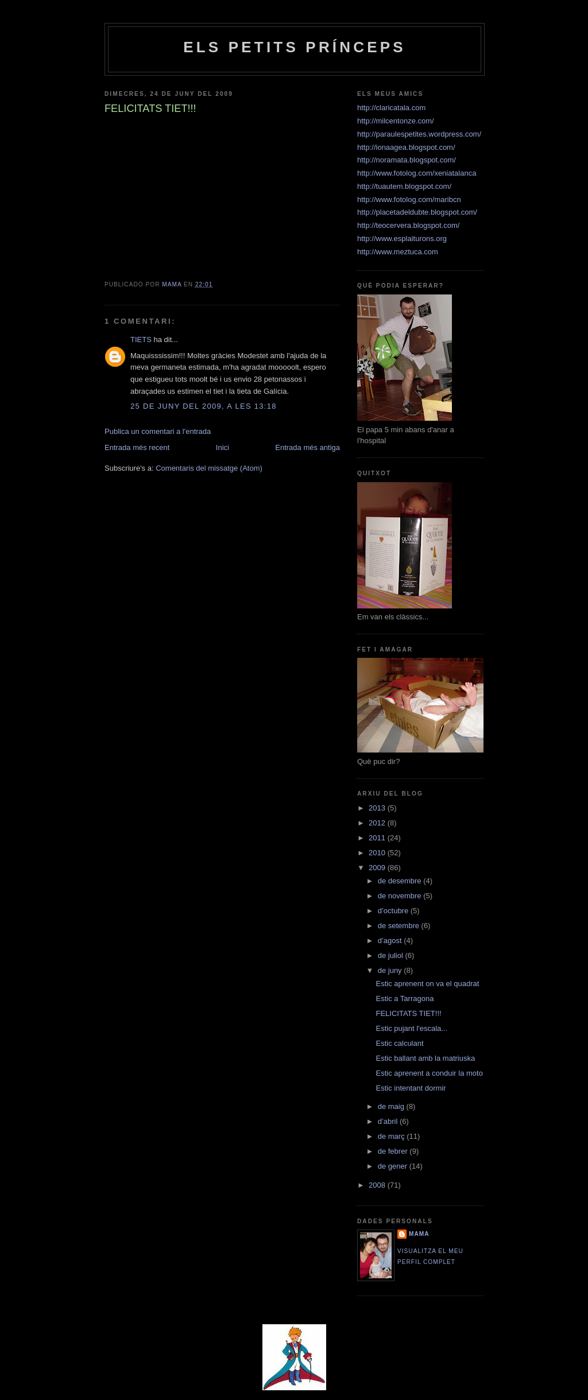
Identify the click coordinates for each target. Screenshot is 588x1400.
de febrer (394, 1151)
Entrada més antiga (307, 447)
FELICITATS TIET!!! (408, 1013)
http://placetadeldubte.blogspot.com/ (417, 212)
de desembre (401, 881)
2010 (378, 852)
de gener (393, 1166)
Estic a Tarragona (405, 998)
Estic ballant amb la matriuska (425, 1058)
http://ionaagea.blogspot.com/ (406, 147)
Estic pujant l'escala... (411, 1028)
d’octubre (394, 910)
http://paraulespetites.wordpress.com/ (419, 134)
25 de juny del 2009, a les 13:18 (203, 406)
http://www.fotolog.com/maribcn (409, 199)
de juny (391, 970)
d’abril (389, 1121)
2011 (378, 837)
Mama (419, 1234)
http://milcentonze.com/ (395, 121)
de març (392, 1136)
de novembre (401, 895)
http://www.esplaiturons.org (402, 238)
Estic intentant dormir (411, 1088)
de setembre (399, 925)
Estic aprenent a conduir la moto (429, 1073)
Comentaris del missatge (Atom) (209, 468)
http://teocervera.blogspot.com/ (408, 225)
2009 (378, 867)
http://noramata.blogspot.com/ (406, 160)
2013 (378, 808)
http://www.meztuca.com (397, 251)
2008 (378, 1185)
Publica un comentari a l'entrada (158, 431)
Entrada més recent (137, 447)
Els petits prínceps (294, 47)
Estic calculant (399, 1043)
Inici (222, 447)
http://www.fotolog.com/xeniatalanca (416, 173)
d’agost (391, 940)
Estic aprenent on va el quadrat (427, 983)
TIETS (141, 339)
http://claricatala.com (391, 107)
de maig (392, 1106)
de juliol (391, 955)
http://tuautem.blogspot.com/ (404, 186)
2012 (378, 823)
